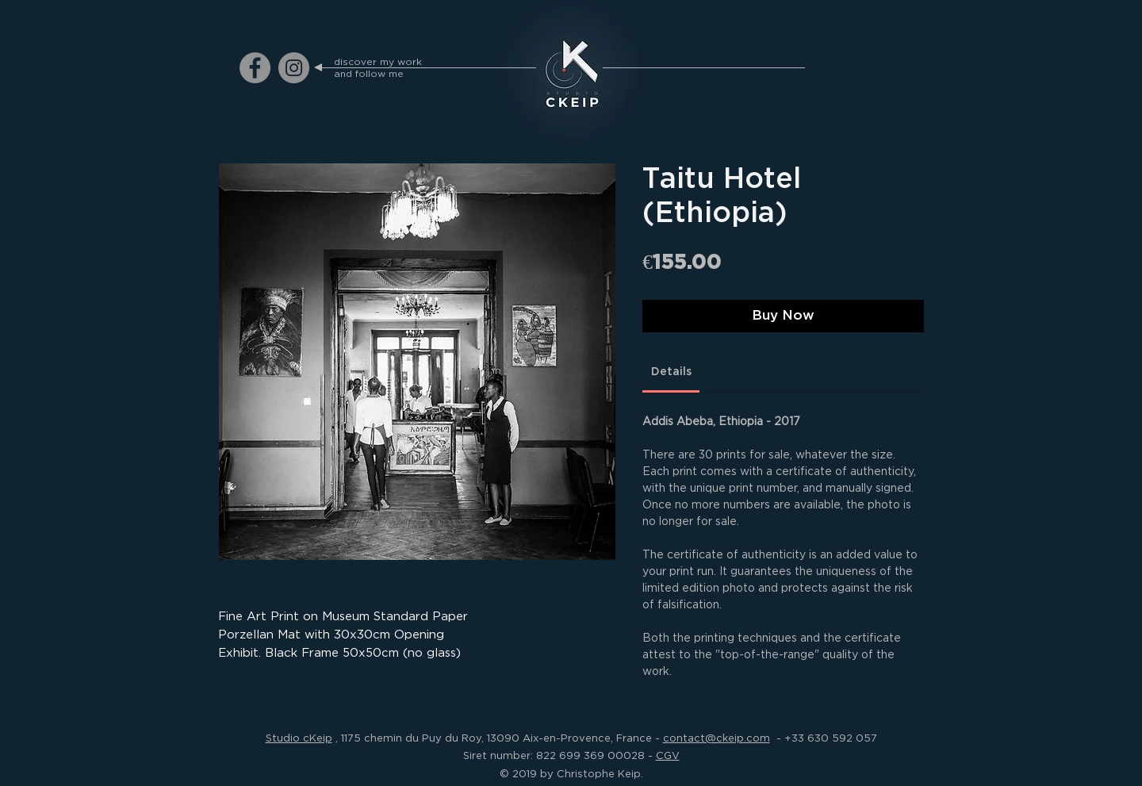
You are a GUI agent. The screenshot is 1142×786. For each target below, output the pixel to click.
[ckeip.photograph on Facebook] (255, 67)
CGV (668, 755)
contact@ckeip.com (716, 737)
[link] (671, 371)
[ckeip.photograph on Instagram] (293, 67)
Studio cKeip (299, 737)
